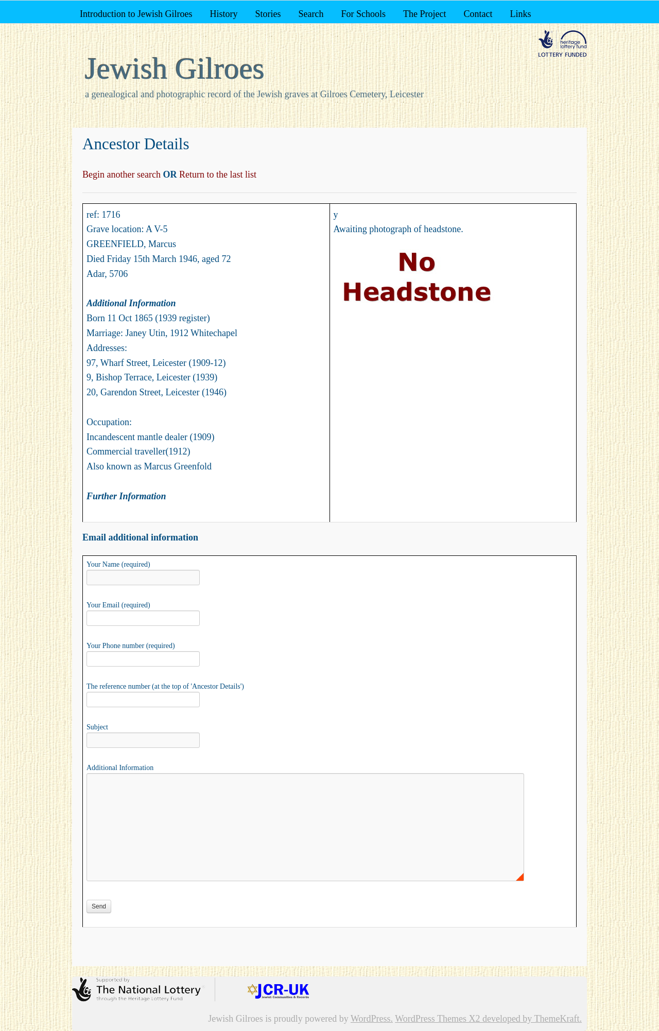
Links (520, 14)
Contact (477, 14)
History (223, 14)
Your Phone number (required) (143, 653)
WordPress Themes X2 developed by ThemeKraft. (488, 1018)
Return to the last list (216, 174)
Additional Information (305, 773)
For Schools (363, 14)
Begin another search (122, 174)
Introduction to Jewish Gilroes (136, 14)
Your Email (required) (143, 612)
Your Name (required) (143, 572)
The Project (424, 14)
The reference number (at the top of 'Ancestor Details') (165, 694)
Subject (143, 734)
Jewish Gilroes (175, 68)
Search (310, 14)
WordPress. (372, 1018)
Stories (268, 14)
